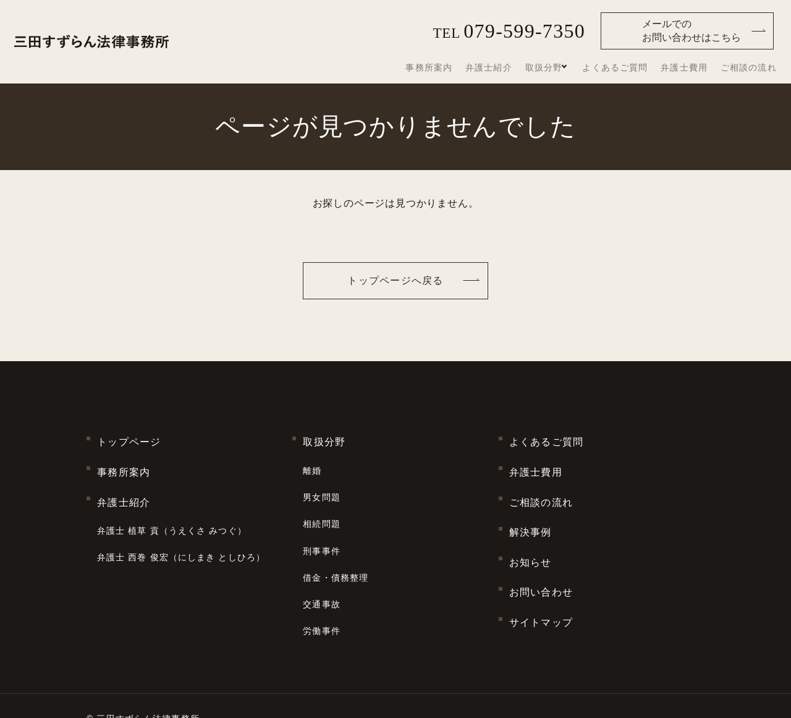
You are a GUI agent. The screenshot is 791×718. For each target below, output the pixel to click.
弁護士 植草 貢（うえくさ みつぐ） (172, 508)
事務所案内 (471, 67)
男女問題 (321, 482)
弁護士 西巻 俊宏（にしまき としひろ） (181, 529)
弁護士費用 (697, 67)
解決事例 (530, 509)
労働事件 (321, 587)
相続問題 (321, 503)
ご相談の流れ (753, 67)
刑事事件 (321, 524)
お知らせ (530, 533)
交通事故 (321, 566)
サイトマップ (541, 580)
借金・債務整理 (335, 545)
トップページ (129, 439)
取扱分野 (569, 67)
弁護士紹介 (522, 67)
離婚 (312, 461)
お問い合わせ (541, 556)
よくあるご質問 (637, 67)
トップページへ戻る (395, 280)
